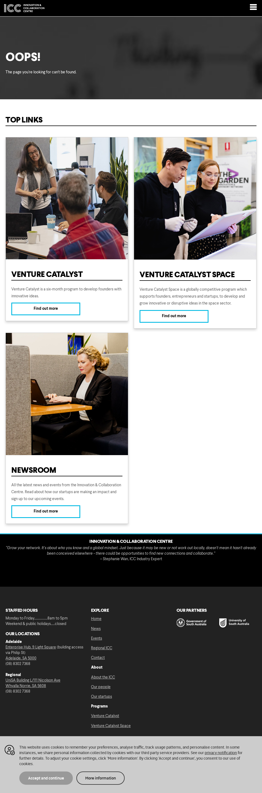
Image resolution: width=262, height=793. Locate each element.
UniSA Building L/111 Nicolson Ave (33, 680)
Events (96, 638)
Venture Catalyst (105, 716)
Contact (98, 658)
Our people (101, 687)
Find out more (46, 309)
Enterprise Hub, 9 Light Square (31, 647)
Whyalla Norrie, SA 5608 (26, 686)
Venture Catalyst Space (111, 726)
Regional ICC (101, 648)
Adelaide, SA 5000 (21, 658)
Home (96, 619)
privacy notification (221, 752)
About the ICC (103, 677)
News (96, 629)
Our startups (101, 697)
